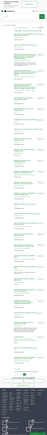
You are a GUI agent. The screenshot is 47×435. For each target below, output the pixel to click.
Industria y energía (17, 226)
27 (32, 375)
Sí (13, 380)
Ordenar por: (34, 27)
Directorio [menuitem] (26, 397)
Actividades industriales (26, 226)
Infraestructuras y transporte (20, 76)
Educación (26, 339)
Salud (32, 340)
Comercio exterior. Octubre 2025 (24, 213)
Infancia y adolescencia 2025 (22, 45)
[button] (36, 11)
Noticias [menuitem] (39, 392)
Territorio (35, 340)
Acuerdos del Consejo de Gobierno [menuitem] (26, 401)
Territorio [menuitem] (11, 401)
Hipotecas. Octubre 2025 (21, 204)
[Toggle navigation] (16, 11)
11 (22, 375)
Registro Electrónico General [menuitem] (18, 397)
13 (27, 375)
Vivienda (15, 101)
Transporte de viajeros (30, 259)
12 (25, 375)
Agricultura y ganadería (18, 60)
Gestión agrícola (27, 60)
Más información (29, 4)
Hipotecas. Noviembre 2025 (22, 347)
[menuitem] (10, 422)
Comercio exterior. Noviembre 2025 (24, 312)
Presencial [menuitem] (33, 398)
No (34, 380)
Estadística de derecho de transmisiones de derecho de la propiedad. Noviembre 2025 (23, 302)
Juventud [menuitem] (4, 414)
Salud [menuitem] (10, 396)
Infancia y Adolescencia (18, 47)
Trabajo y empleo (21, 174)
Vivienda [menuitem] (11, 409)
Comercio (20, 37)
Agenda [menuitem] (39, 394)
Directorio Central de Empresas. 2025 (25, 129)
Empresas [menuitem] (4, 404)
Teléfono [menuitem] (32, 392)
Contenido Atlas (19, 336)
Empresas (16, 37)
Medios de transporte (30, 76)
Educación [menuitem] (4, 402)
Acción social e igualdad (18, 185)
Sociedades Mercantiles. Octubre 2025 (25, 119)
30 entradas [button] (18, 369)
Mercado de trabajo (30, 174)
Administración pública (18, 131)
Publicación (40, 34)
